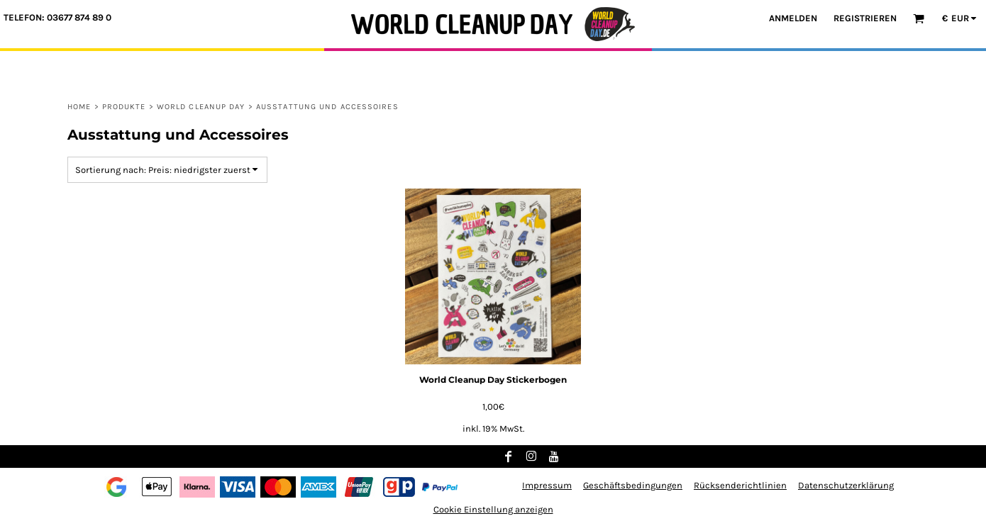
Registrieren (865, 18)
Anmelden (793, 18)
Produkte (124, 106)
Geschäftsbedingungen (632, 485)
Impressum (547, 485)
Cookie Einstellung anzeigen (493, 509)
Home (79, 106)
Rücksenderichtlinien (740, 485)
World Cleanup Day (201, 106)
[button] (918, 18)
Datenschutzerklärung (846, 485)
